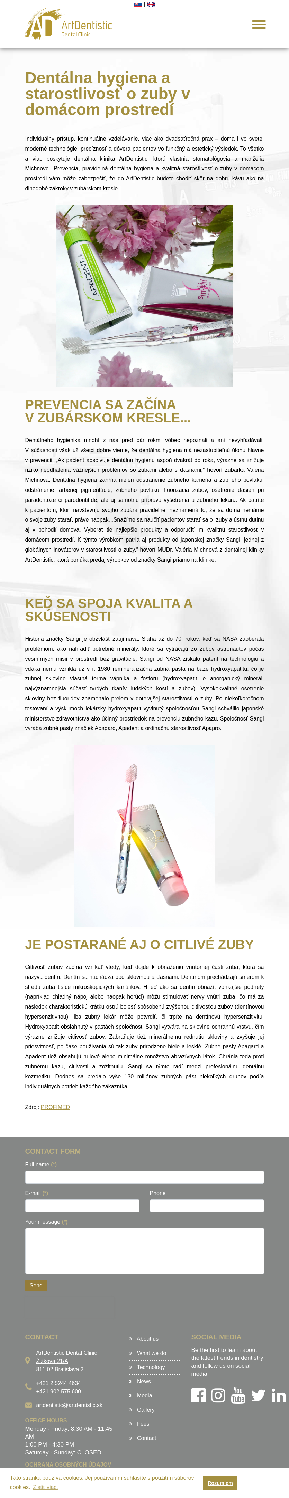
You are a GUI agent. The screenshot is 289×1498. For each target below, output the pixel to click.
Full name (41, 1164)
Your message (46, 1222)
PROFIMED (55, 1107)
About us (144, 1339)
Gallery (142, 1410)
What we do (147, 1353)
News (140, 1381)
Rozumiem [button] (220, 1483)
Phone (158, 1193)
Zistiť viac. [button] (45, 1487)
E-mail (36, 1193)
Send (36, 1285)
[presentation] (69, 1307)
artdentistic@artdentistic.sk (69, 1405)
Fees (139, 1424)
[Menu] (256, 25)
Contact (142, 1438)
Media (140, 1396)
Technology (147, 1367)
